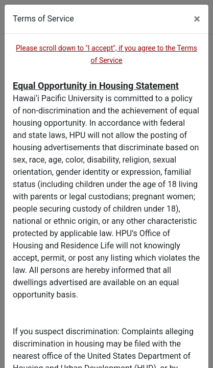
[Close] (196, 19)
